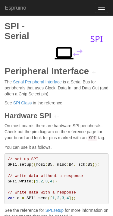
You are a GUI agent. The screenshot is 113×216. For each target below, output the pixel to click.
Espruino (15, 8)
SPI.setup (54, 210)
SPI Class (22, 102)
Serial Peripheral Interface (37, 82)
